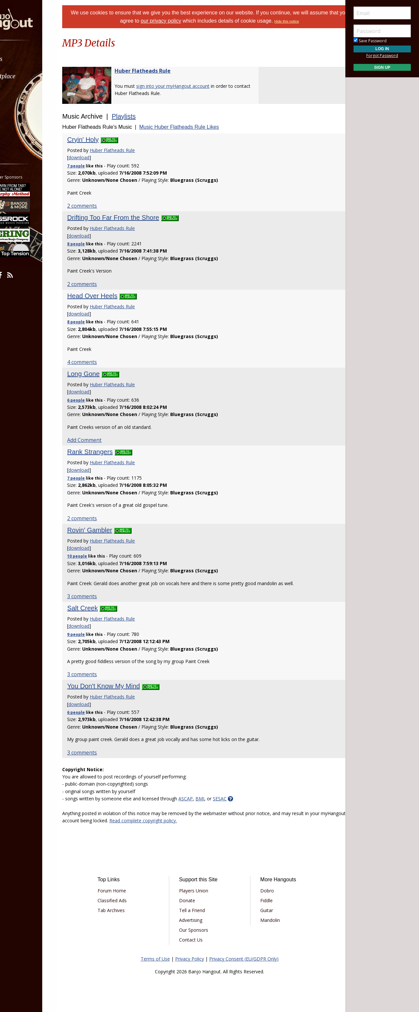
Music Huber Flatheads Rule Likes (195, 127)
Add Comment (100, 440)
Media (22, 111)
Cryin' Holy (99, 139)
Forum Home (125, 891)
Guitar (262, 910)
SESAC (236, 798)
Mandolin (265, 920)
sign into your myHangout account (189, 86)
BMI (216, 798)
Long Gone (99, 373)
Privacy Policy (189, 959)
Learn (21, 93)
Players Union (198, 891)
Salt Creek (98, 608)
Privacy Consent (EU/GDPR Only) (244, 959)
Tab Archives (124, 910)
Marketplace (30, 76)
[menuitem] (37, 58)
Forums (24, 59)
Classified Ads (125, 900)
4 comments (98, 362)
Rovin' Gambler (105, 530)
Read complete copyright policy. (185, 820)
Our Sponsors (198, 930)
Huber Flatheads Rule (159, 70)
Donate (192, 900)
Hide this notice (306, 21)
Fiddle (262, 900)
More (20, 128)
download (95, 157)
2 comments (98, 205)
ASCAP (202, 798)
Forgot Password (382, 55)
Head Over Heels (108, 295)
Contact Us (195, 940)
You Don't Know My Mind (119, 686)
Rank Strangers (106, 451)
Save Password (370, 41)
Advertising (195, 920)
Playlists (140, 116)
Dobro (262, 891)
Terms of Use (155, 959)
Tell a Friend (197, 910)
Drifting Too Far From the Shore (129, 217)
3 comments (98, 596)
